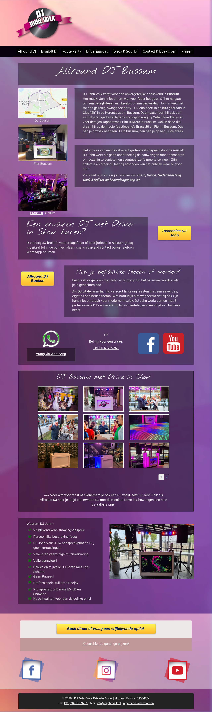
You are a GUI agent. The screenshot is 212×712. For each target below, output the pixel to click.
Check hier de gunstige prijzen (105, 644)
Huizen (119, 698)
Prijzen (186, 51)
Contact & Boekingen (159, 51)
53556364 (143, 698)
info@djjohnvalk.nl (109, 703)
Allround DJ (27, 51)
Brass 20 (36, 213)
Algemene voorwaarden (138, 703)
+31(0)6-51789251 (76, 703)
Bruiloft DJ (49, 51)
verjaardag (151, 103)
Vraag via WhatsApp (51, 354)
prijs (87, 599)
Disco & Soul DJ (125, 51)
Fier (157, 127)
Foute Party (71, 51)
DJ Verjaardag (97, 51)
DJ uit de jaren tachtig (94, 291)
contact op (107, 247)
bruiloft (126, 103)
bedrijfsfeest (104, 103)
